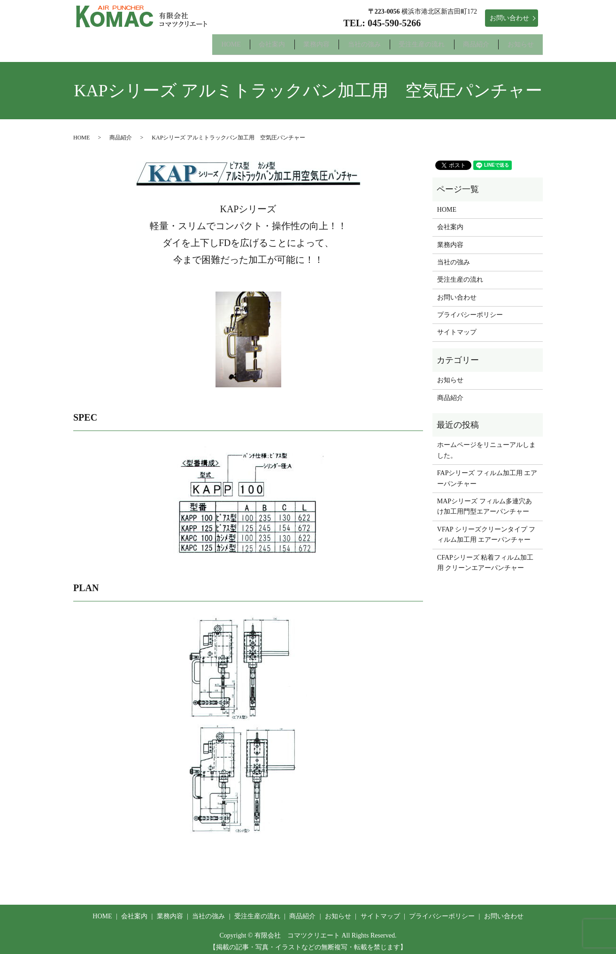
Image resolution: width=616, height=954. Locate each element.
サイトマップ (457, 326)
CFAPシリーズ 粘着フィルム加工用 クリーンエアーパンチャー (485, 556)
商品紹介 (462, 41)
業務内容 (274, 41)
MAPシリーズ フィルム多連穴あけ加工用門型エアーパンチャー (484, 500)
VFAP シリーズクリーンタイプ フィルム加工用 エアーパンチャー (486, 528)
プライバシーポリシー (470, 308)
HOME (169, 41)
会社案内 (220, 41)
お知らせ (516, 41)
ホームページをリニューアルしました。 (486, 444)
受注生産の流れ (398, 41)
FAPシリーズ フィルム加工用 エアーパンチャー (487, 472)
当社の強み (331, 41)
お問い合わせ (509, 18)
